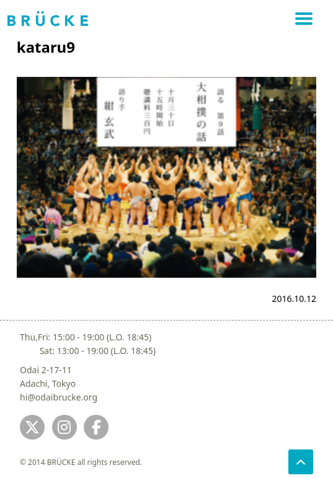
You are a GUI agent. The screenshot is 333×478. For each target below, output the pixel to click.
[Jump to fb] (96, 427)
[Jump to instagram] (64, 427)
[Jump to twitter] (32, 427)
